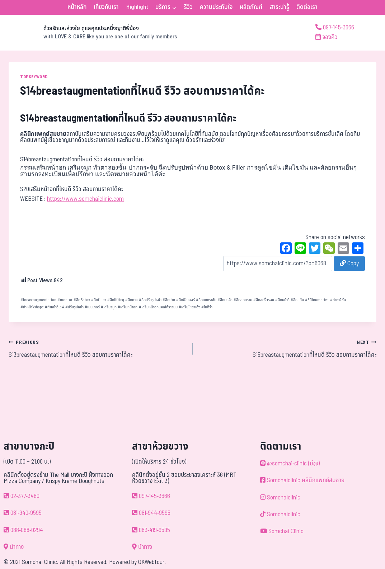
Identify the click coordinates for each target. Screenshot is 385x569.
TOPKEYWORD (34, 77)
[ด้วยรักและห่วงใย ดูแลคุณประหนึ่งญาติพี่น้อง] (93, 32)
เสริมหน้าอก (127, 307)
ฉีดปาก (169, 300)
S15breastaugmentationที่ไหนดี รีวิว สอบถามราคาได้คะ (288, 348)
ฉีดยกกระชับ (206, 300)
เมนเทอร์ (92, 307)
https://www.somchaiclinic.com (85, 199)
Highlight (137, 7)
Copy (349, 263)
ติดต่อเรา (307, 7)
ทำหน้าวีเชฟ (54, 307)
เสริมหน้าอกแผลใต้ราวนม (158, 307)
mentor (64, 300)
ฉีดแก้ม (297, 300)
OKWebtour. (152, 562)
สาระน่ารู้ (279, 7)
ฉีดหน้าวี (282, 300)
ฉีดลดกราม (243, 300)
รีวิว (188, 7)
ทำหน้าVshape (32, 307)
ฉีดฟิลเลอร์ (185, 300)
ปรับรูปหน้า (74, 307)
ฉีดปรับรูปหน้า (150, 300)
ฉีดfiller (98, 300)
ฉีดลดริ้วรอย (263, 300)
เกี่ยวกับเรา (106, 7)
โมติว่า (206, 307)
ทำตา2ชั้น (338, 300)
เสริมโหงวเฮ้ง (189, 307)
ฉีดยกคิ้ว (225, 300)
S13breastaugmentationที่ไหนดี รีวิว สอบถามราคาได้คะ (98, 348)
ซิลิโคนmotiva (317, 300)
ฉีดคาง (131, 300)
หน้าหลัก (76, 7)
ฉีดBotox (82, 300)
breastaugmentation (38, 300)
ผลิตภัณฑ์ (251, 7)
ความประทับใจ (216, 7)
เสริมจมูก (109, 307)
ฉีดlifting (115, 300)
